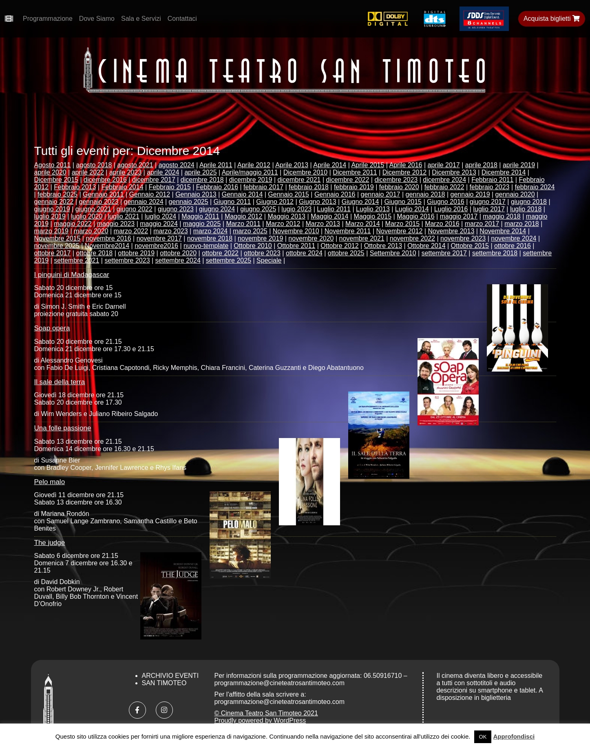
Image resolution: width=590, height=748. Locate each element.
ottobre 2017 (52, 253)
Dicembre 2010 (305, 172)
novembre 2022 (412, 238)
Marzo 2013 (322, 223)
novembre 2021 (361, 238)
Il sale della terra (59, 382)
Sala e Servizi (141, 18)
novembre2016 (156, 245)
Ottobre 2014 (426, 245)
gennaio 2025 (188, 201)
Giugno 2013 (317, 201)
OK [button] (483, 737)
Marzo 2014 (362, 223)
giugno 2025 (258, 209)
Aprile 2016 (405, 165)
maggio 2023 (116, 223)
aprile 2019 (519, 165)
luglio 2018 (525, 209)
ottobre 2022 (220, 253)
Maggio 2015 (373, 216)
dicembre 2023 (396, 179)
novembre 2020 (311, 238)
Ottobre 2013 (383, 245)
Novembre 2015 (57, 238)
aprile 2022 (88, 172)
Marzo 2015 (402, 223)
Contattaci (182, 18)
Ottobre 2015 (470, 245)
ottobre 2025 (346, 253)
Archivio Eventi (170, 675)
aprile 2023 (125, 172)
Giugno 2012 (275, 201)
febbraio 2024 (535, 187)
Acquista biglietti (552, 18)
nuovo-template (205, 245)
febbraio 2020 (399, 187)
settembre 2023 (127, 260)
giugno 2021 (93, 209)
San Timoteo (164, 682)
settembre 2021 (76, 260)
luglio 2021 (123, 216)
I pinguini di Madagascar (71, 275)
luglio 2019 (50, 216)
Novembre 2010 (296, 231)
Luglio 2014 (412, 209)
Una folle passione (62, 428)
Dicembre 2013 (454, 172)
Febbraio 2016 (217, 187)
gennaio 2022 (54, 201)
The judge (49, 543)
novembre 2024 (513, 238)
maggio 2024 (159, 223)
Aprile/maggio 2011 (250, 172)
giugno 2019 (52, 209)
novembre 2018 (209, 238)
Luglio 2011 (334, 209)
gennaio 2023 (99, 201)
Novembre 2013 (451, 231)
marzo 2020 (91, 231)
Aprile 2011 (215, 165)
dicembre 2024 (444, 179)
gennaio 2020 (515, 194)
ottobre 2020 (178, 253)
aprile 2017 (444, 165)
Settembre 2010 (393, 253)
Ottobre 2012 (339, 245)
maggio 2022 (73, 223)
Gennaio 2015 (288, 194)
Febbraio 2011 (492, 179)
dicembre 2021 (299, 179)
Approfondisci (514, 736)
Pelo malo (49, 482)
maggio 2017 (459, 216)
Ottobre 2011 (296, 245)
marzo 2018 (521, 223)
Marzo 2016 (442, 223)
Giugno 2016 (445, 201)
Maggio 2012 (244, 216)
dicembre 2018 (202, 179)
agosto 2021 (135, 165)
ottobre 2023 (262, 253)
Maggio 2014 (330, 216)
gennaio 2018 (425, 194)
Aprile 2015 (367, 165)
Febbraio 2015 (170, 187)
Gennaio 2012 (149, 194)
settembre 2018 (494, 253)
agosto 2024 (176, 165)
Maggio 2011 (200, 216)
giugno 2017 (488, 201)
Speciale (268, 260)
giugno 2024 (217, 209)
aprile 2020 (50, 172)
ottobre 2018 (94, 253)
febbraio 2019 (354, 187)
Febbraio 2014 (122, 187)
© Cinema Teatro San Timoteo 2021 (266, 713)
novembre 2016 (108, 238)
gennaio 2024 (144, 201)
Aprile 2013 (291, 165)
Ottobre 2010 (253, 245)
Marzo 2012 (283, 223)
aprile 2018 (481, 165)
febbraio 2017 (263, 187)
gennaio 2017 (380, 194)
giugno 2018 (529, 201)
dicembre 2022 (347, 179)
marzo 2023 (170, 231)
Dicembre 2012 (404, 172)
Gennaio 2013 (196, 194)
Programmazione (48, 18)
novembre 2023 (463, 238)
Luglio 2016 (451, 209)
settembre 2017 (444, 253)
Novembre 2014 (503, 231)
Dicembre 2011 (355, 172)
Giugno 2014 (360, 201)
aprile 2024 (163, 172)
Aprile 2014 (329, 165)
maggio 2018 (502, 216)
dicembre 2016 (105, 179)
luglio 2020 (86, 216)
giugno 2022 (134, 209)
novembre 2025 (57, 245)
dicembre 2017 (153, 179)
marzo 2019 (51, 231)
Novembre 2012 (399, 231)
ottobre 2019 (136, 253)
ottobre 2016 (512, 245)
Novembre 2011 (348, 231)
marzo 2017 (482, 223)
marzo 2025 (250, 231)
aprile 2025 (200, 172)
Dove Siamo (97, 18)
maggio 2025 (202, 223)
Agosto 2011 (52, 165)
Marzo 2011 (243, 223)
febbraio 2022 (444, 187)
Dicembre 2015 (56, 179)
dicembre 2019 (250, 179)
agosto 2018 (94, 165)
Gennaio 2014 (242, 194)
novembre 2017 (159, 238)
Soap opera (52, 328)
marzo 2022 (131, 231)
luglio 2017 (488, 209)
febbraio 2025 (57, 194)
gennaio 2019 (470, 194)
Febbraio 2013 (75, 187)
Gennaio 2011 (103, 194)
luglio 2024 (160, 216)
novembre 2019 (260, 238)
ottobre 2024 (304, 253)
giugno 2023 (176, 209)
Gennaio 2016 (335, 194)
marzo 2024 (210, 231)
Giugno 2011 (232, 201)
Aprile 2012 (253, 165)
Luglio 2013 (373, 209)
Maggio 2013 (286, 216)
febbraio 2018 (309, 187)
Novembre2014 (107, 245)
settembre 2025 (228, 260)
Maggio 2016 (416, 216)
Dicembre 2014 (504, 172)
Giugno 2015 (403, 201)
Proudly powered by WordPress (260, 720)
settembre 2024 (178, 260)
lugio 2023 (296, 209)
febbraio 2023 (490, 187)
